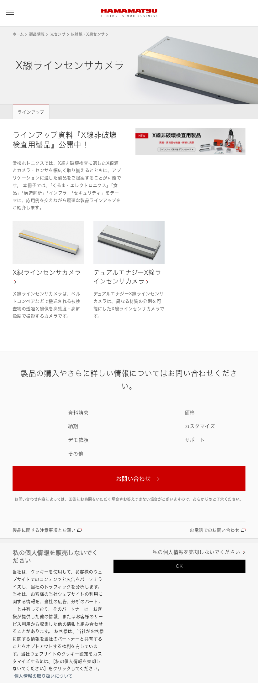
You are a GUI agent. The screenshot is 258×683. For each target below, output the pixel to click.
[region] (129, 613)
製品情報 (37, 34)
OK (179, 566)
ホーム (18, 34)
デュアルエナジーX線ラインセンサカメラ (127, 277)
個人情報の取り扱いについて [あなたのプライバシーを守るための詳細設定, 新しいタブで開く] (43, 676)
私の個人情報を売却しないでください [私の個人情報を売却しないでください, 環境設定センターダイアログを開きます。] (196, 552)
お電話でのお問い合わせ (215, 530)
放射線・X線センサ (88, 34)
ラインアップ (31, 112)
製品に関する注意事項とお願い (44, 530)
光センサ (58, 34)
